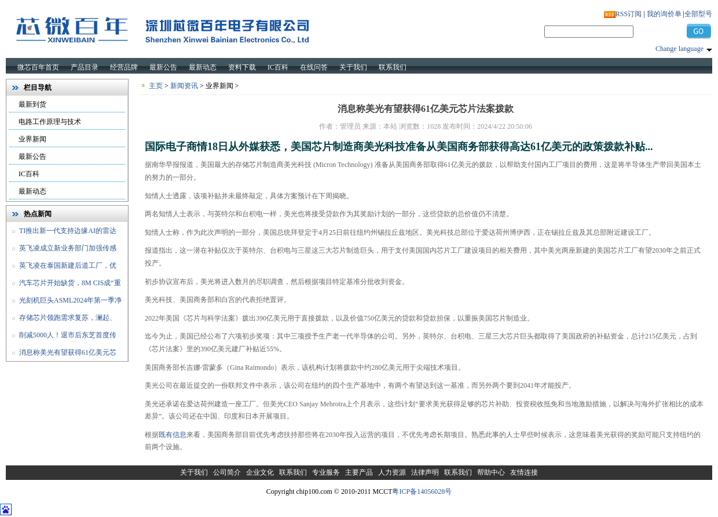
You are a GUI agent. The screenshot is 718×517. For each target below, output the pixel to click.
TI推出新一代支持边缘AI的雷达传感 (61, 233)
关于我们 (353, 67)
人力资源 (392, 472)
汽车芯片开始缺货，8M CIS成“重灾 (63, 285)
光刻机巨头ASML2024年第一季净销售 (64, 302)
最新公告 (163, 67)
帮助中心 (491, 472)
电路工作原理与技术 (50, 122)
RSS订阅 (629, 14)
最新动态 (203, 67)
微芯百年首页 (38, 67)
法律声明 (425, 472)
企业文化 (260, 472)
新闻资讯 (184, 86)
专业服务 (326, 472)
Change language (679, 49)
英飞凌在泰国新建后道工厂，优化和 (61, 267)
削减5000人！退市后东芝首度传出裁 (61, 337)
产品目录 (84, 67)
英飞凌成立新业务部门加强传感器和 (61, 250)
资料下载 (242, 67)
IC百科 (278, 67)
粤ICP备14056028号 (422, 491)
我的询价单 (664, 14)
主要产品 (359, 472)
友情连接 (524, 472)
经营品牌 (124, 67)
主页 (156, 86)
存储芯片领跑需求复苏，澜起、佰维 (61, 320)
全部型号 (698, 14)
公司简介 (227, 472)
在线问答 (314, 67)
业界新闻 (32, 139)
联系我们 (392, 67)
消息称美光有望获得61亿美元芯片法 (61, 354)
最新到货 (32, 104)
